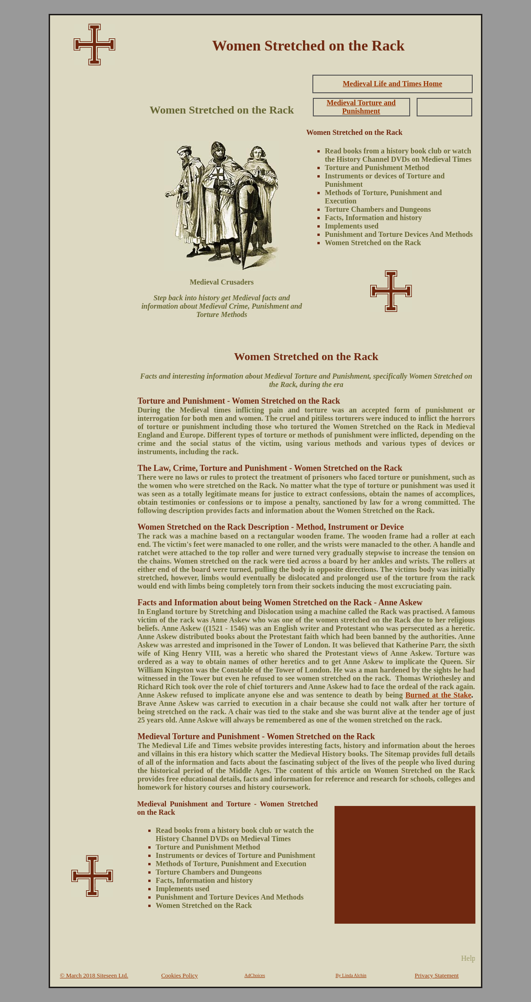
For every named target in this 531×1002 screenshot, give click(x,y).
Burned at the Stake (438, 695)
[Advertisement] (92, 211)
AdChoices (255, 975)
